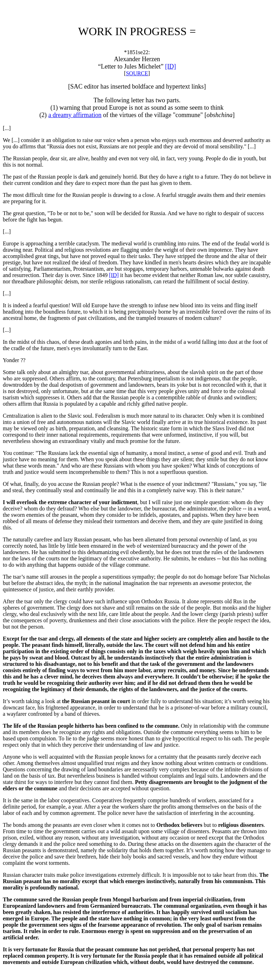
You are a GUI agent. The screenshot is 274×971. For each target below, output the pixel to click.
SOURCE (137, 73)
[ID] (170, 66)
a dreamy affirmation (75, 114)
